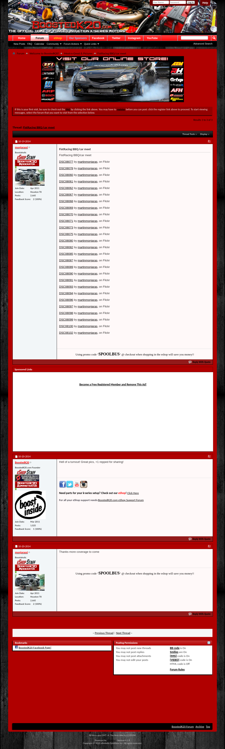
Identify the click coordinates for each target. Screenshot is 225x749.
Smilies (174, 652)
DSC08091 (66, 280)
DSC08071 (66, 221)
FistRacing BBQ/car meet (39, 127)
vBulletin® (112, 740)
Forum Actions (71, 44)
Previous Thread (104, 633)
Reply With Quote (199, 362)
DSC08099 (66, 319)
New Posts (19, 44)
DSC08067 (66, 194)
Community (53, 44)
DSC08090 (66, 273)
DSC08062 (66, 188)
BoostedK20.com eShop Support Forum (120, 500)
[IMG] (173, 656)
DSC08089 (66, 267)
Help (205, 2)
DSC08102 (66, 332)
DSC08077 (66, 161)
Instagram (134, 38)
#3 (209, 545)
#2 (209, 456)
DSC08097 (66, 306)
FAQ (29, 44)
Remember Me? (163, 8)
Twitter (116, 38)
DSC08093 (66, 286)
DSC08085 (66, 253)
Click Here (133, 493)
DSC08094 (66, 293)
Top (208, 726)
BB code (174, 648)
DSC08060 (66, 175)
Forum (40, 38)
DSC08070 (66, 214)
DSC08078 (66, 168)
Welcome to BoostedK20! (44, 53)
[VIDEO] (174, 660)
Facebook (98, 38)
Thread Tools (188, 134)
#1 (209, 141)
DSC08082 (66, 247)
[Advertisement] (173, 184)
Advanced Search (202, 43)
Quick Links (90, 44)
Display (203, 134)
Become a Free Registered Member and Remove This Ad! (112, 384)
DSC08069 (66, 207)
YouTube (152, 38)
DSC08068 (66, 201)
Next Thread (123, 633)
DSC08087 (66, 260)
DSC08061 (66, 181)
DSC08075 (66, 234)
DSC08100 (66, 326)
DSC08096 (66, 299)
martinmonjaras (88, 161)
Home (21, 38)
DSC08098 (66, 313)
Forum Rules (177, 669)
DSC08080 (66, 240)
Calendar (39, 44)
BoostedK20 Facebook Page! (35, 647)
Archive (200, 726)
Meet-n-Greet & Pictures (78, 53)
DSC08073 (66, 227)
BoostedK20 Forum (183, 726)
